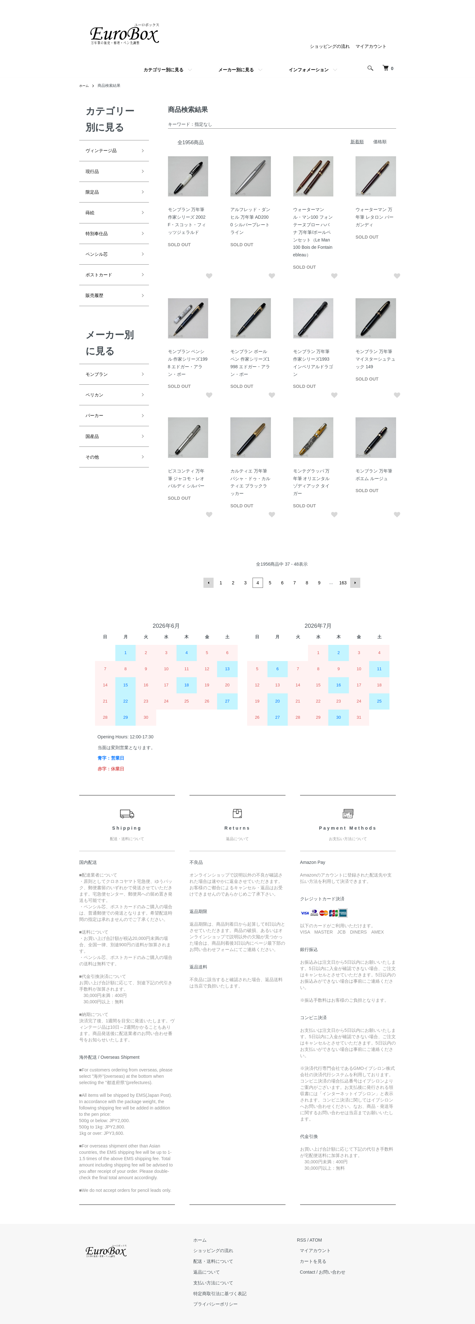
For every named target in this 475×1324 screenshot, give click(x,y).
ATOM (321, 1240)
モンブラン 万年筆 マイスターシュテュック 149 (375, 359)
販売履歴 (97, 310)
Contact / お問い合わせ (326, 1272)
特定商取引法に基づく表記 (228, 1293)
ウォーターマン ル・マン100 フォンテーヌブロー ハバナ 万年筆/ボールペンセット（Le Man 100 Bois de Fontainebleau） (313, 232)
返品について (215, 1272)
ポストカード (103, 288)
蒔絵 (91, 219)
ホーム (85, 85)
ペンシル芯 (100, 265)
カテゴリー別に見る (163, 69)
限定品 (94, 197)
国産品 (94, 459)
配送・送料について (222, 1261)
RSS (307, 1240)
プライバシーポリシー (224, 1304)
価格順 (380, 141)
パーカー (97, 436)
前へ (210, 583)
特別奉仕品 (100, 242)
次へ (354, 583)
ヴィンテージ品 (105, 151)
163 (341, 582)
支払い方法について (222, 1282)
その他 (94, 482)
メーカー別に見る (236, 69)
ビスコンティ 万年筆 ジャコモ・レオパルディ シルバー (186, 478)
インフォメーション (309, 69)
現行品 (94, 174)
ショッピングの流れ (329, 46)
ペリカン (97, 414)
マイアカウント (371, 46)
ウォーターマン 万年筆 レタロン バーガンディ (375, 217)
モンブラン (100, 391)
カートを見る (316, 1261)
